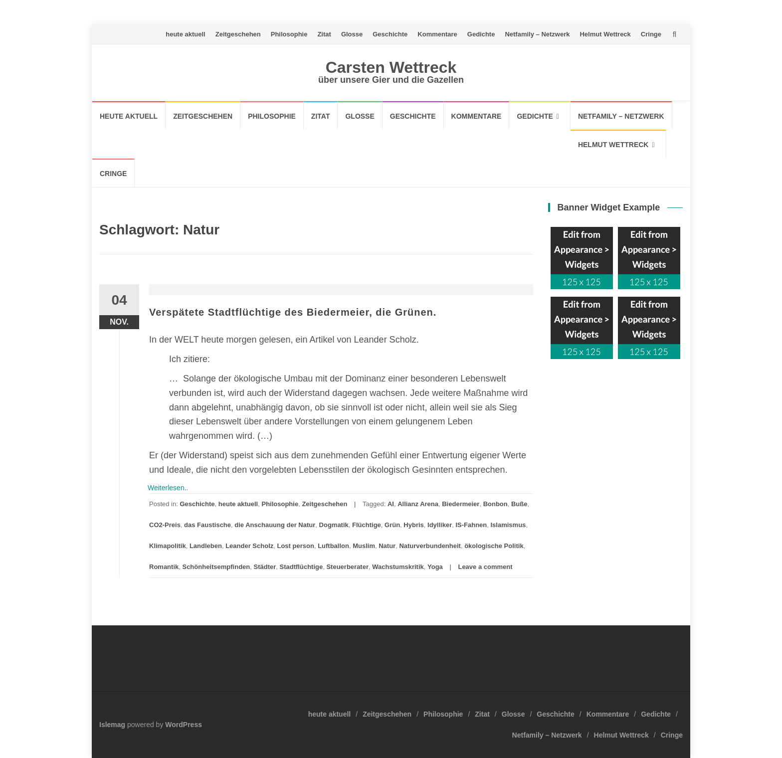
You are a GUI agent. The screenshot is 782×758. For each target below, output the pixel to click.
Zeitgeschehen (238, 34)
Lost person (295, 546)
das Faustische (207, 525)
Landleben (206, 546)
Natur (387, 546)
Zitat (324, 34)
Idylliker (439, 525)
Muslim (364, 546)
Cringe (651, 34)
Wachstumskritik (398, 566)
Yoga (435, 566)
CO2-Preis (165, 525)
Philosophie (289, 34)
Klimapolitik (167, 546)
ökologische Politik (493, 546)
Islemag (112, 725)
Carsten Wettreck (391, 67)
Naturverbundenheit (430, 546)
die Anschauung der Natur (274, 525)
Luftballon (333, 546)
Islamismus (508, 525)
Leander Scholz (249, 546)
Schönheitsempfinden (216, 566)
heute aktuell (185, 34)
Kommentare (437, 34)
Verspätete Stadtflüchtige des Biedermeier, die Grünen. (292, 312)
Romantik (164, 566)
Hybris (413, 525)
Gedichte (481, 34)
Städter (265, 566)
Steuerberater (347, 566)
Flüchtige (366, 525)
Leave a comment (485, 566)
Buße (519, 504)
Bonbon (495, 504)
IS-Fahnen (471, 525)
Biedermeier (460, 504)
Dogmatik (334, 525)
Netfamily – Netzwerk (537, 34)
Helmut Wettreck (605, 34)
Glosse (352, 34)
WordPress (183, 725)
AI (391, 504)
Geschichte (390, 34)
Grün (392, 525)
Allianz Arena (417, 504)
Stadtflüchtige (301, 566)
